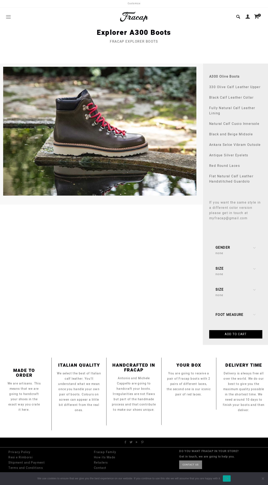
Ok (227, 478)
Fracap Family (105, 452)
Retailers (101, 462)
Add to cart (236, 334)
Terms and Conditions (25, 468)
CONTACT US (191, 465)
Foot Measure (235, 315)
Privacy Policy (19, 452)
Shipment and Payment (26, 462)
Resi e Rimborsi (20, 457)
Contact (100, 468)
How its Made (104, 457)
